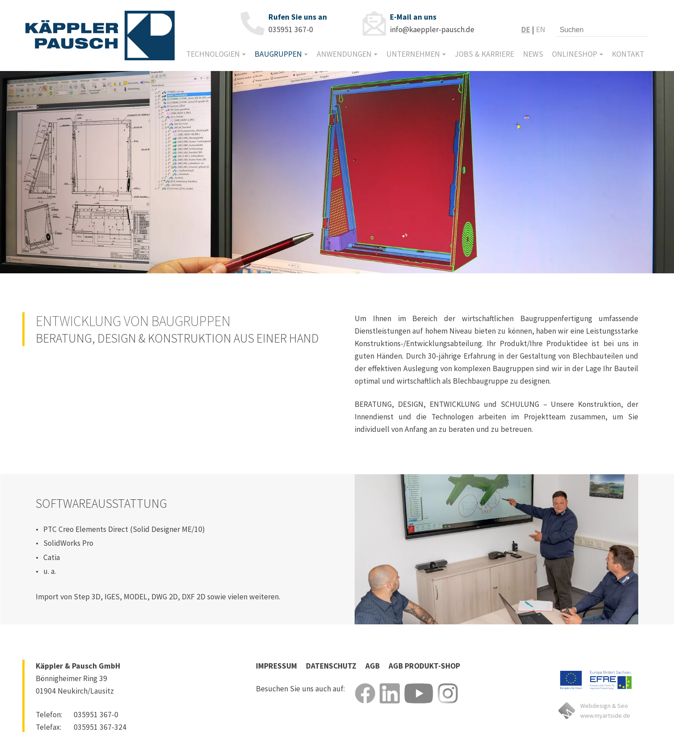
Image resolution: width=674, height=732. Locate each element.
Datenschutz (331, 666)
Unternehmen (413, 54)
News (533, 54)
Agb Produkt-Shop (424, 666)
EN (540, 29)
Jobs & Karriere (484, 54)
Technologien (213, 54)
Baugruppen (278, 54)
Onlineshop (574, 54)
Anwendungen (344, 54)
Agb (372, 666)
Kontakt (628, 54)
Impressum (276, 666)
